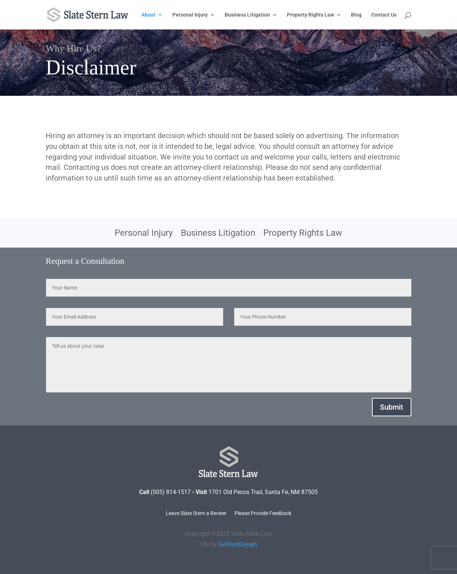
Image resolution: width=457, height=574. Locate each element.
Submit (391, 407)
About (148, 15)
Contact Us (384, 15)
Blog (356, 15)
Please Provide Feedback (263, 513)
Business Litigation (247, 15)
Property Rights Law (310, 15)
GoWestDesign (238, 544)
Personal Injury (190, 15)
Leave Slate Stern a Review (196, 513)
